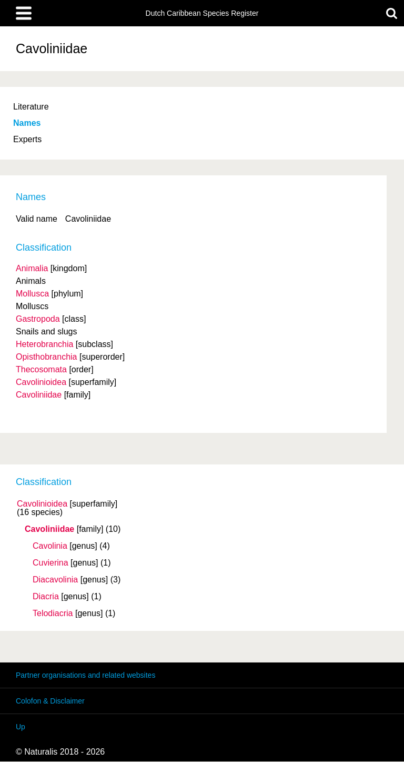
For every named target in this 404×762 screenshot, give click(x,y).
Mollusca (32, 293)
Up (20, 727)
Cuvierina (50, 563)
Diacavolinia (55, 580)
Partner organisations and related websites (85, 675)
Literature (31, 106)
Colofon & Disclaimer (50, 701)
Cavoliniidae (49, 529)
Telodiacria (53, 613)
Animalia (32, 268)
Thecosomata (41, 369)
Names (27, 122)
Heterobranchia (44, 344)
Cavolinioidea (42, 504)
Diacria (46, 596)
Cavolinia (50, 546)
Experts (27, 139)
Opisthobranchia (46, 356)
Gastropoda (38, 318)
